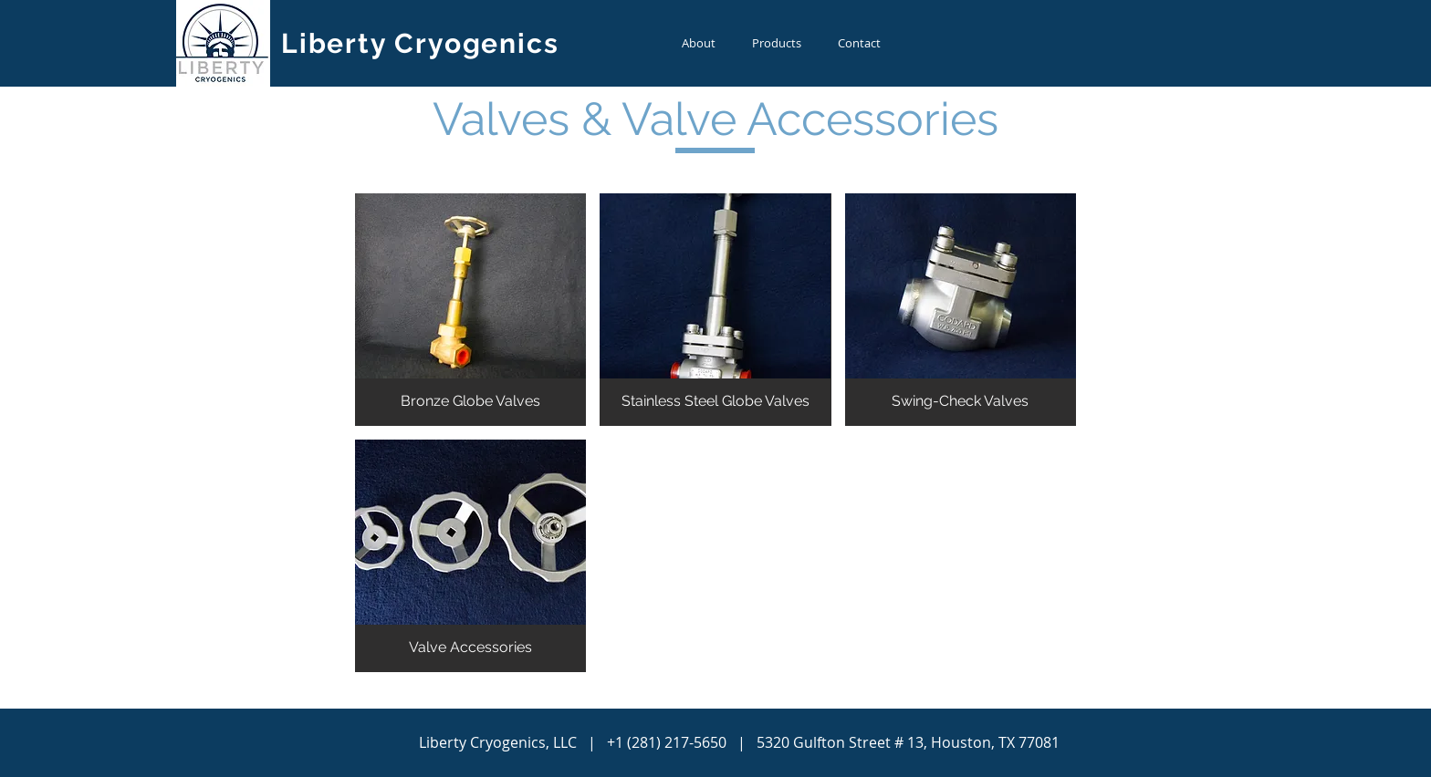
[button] (470, 309)
